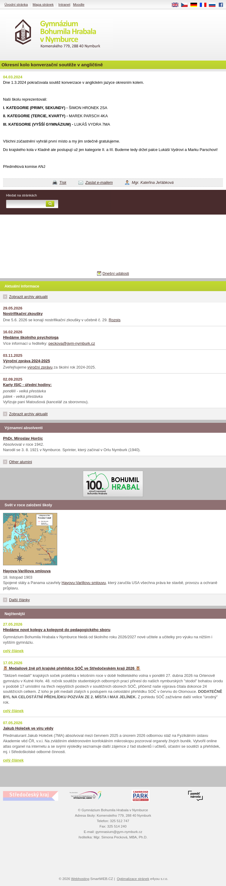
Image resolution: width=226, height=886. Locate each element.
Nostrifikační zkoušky (23, 313)
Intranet (64, 4)
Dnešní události (115, 273)
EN (177, 5)
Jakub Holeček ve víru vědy (28, 728)
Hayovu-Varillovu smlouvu (83, 582)
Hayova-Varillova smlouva (27, 571)
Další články (19, 600)
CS (186, 5)
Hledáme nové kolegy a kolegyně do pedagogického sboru (56, 629)
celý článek (13, 651)
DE (195, 5)
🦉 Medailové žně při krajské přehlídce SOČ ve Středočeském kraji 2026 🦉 (71, 668)
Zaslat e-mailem (99, 182)
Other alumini (20, 462)
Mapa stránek (43, 4)
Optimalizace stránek (133, 879)
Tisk (62, 182)
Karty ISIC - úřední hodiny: (27, 384)
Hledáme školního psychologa (30, 337)
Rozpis (115, 320)
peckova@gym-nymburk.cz (72, 343)
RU (214, 5)
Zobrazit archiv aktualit (28, 296)
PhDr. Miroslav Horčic (23, 438)
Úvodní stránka (16, 4)
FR (205, 5)
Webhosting (80, 879)
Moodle (78, 4)
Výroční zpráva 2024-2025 (26, 361)
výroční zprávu (39, 367)
